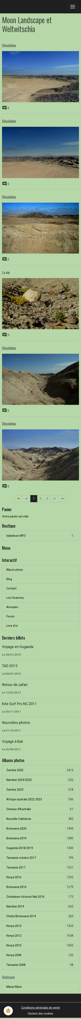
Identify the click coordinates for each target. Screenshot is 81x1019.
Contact (11, 588)
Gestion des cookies (40, 1013)
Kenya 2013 (40, 926)
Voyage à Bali (12, 742)
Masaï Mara (14, 986)
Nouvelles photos (16, 723)
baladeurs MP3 (40, 535)
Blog (9, 579)
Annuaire (12, 607)
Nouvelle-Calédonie (40, 819)
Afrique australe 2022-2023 (40, 799)
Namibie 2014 (40, 906)
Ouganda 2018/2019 (40, 848)
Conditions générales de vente (40, 1007)
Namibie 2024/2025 (40, 780)
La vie (6, 272)
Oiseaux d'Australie (40, 809)
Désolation (9, 45)
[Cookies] (8, 1010)
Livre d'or (12, 625)
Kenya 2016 (40, 877)
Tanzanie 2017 (40, 867)
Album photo (14, 569)
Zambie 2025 (40, 770)
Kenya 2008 (40, 955)
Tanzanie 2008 (40, 965)
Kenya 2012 (40, 935)
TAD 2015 (9, 666)
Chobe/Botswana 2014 (40, 916)
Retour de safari (14, 685)
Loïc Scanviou (15, 597)
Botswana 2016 (40, 887)
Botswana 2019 (40, 838)
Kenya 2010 (40, 945)
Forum (10, 616)
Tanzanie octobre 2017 (40, 858)
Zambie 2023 (40, 789)
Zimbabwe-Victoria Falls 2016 (40, 896)
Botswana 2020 (40, 828)
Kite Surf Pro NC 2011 (19, 704)
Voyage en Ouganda (17, 647)
